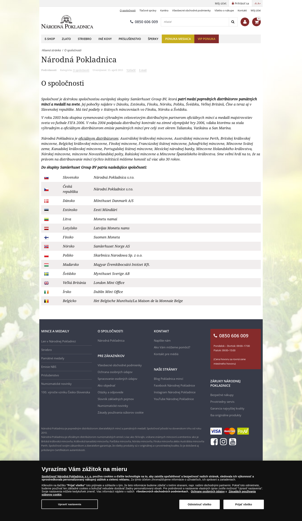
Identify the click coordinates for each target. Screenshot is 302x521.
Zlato (66, 39)
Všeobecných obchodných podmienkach (162, 491)
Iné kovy (105, 39)
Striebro (84, 39)
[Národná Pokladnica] (67, 21)
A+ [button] (259, 3)
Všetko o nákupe (224, 10)
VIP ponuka (206, 39)
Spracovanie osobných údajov (117, 379)
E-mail (143, 70)
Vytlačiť (131, 70)
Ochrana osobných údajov (115, 372)
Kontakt (242, 10)
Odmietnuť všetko (199, 504)
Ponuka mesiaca (178, 39)
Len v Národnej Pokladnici (58, 341)
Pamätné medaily (52, 358)
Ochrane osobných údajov (208, 491)
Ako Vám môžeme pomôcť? (172, 347)
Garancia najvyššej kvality (227, 408)
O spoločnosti (128, 10)
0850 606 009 (144, 21)
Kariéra (164, 10)
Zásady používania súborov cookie (120, 412)
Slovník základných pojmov (116, 399)
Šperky (153, 39)
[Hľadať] (195, 22)
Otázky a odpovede (110, 392)
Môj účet (256, 10)
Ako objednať (106, 385)
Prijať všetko (243, 504)
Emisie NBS (48, 367)
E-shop (50, 39)
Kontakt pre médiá (166, 354)
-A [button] (255, 3)
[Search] (233, 22)
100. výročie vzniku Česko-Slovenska (65, 392)
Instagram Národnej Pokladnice (174, 392)
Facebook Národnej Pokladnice (174, 385)
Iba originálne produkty (225, 415)
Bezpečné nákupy (222, 395)
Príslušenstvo (130, 39)
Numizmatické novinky (56, 384)
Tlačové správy (147, 10)
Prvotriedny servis (222, 402)
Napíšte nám (162, 340)
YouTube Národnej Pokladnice (174, 399)
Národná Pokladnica (111, 340)
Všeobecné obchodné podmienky (191, 10)
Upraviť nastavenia (69, 504)
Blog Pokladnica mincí (168, 379)
